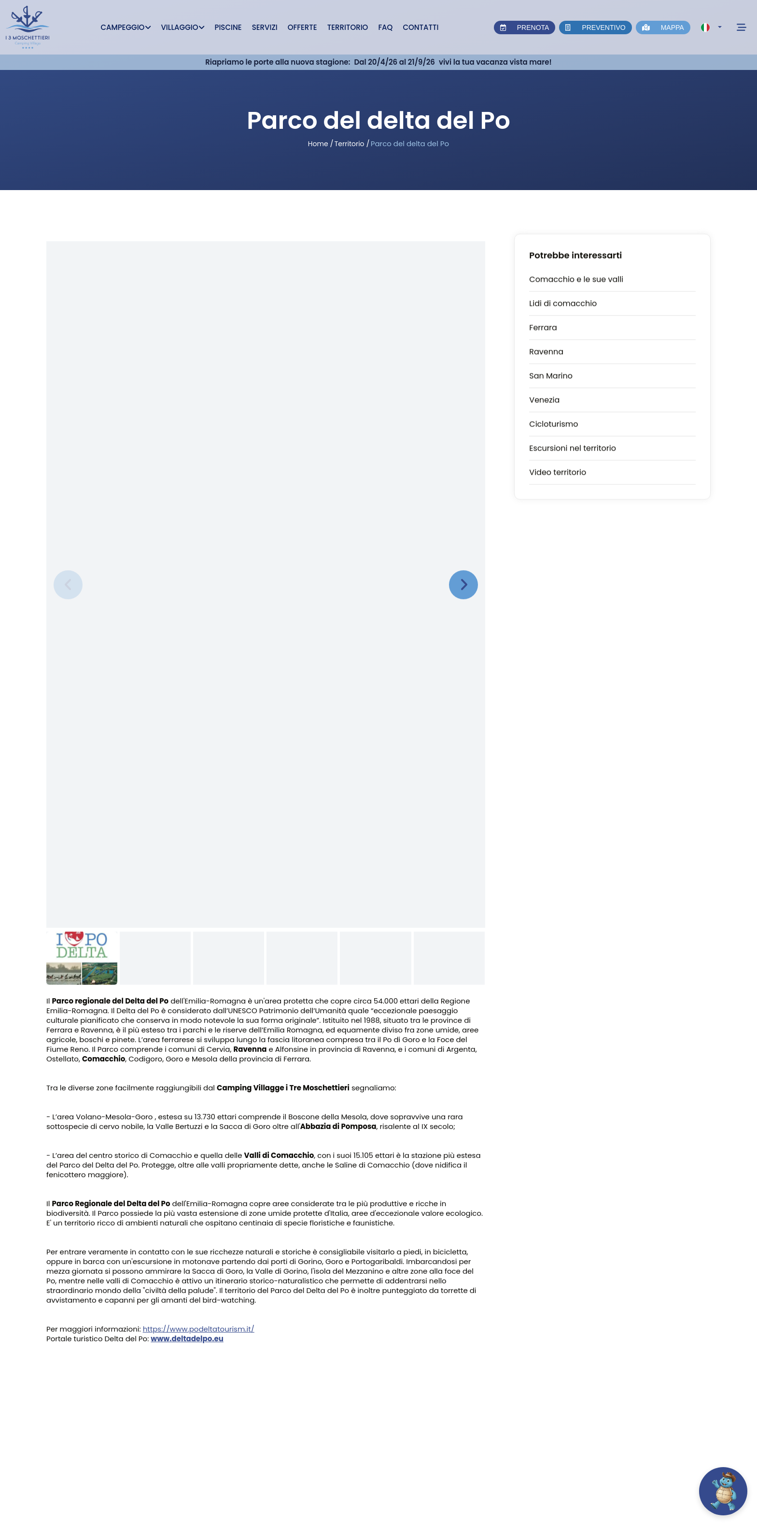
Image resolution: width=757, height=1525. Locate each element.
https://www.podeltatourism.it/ (198, 1330)
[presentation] (68, 585)
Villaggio (182, 27)
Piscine (227, 27)
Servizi (265, 27)
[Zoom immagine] (265, 570)
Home (318, 144)
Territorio (347, 27)
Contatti (420, 27)
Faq (385, 27)
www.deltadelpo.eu (187, 1339)
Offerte (302, 27)
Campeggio (125, 27)
